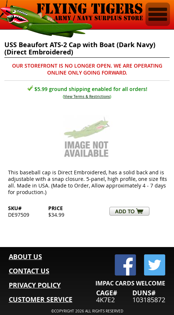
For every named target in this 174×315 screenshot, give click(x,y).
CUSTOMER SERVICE (40, 299)
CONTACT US (29, 271)
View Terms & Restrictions (87, 96)
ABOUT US (25, 256)
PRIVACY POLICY (35, 285)
